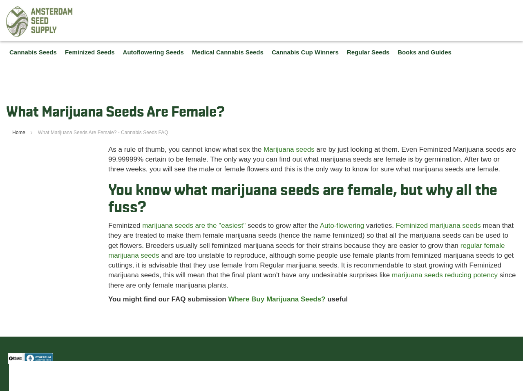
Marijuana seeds (289, 149)
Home (19, 132)
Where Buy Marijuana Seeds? (276, 299)
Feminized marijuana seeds (438, 225)
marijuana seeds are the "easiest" (194, 225)
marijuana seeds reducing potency (445, 275)
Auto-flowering (342, 225)
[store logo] (39, 21)
